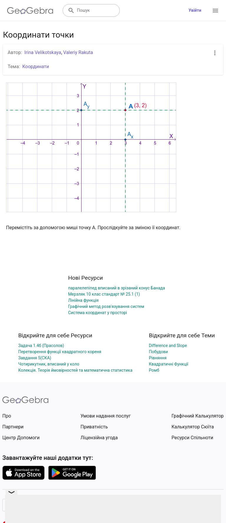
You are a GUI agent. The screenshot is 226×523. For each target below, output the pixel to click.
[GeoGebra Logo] (30, 10)
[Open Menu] (215, 10)
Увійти (195, 10)
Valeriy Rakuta (78, 52)
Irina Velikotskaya (42, 52)
